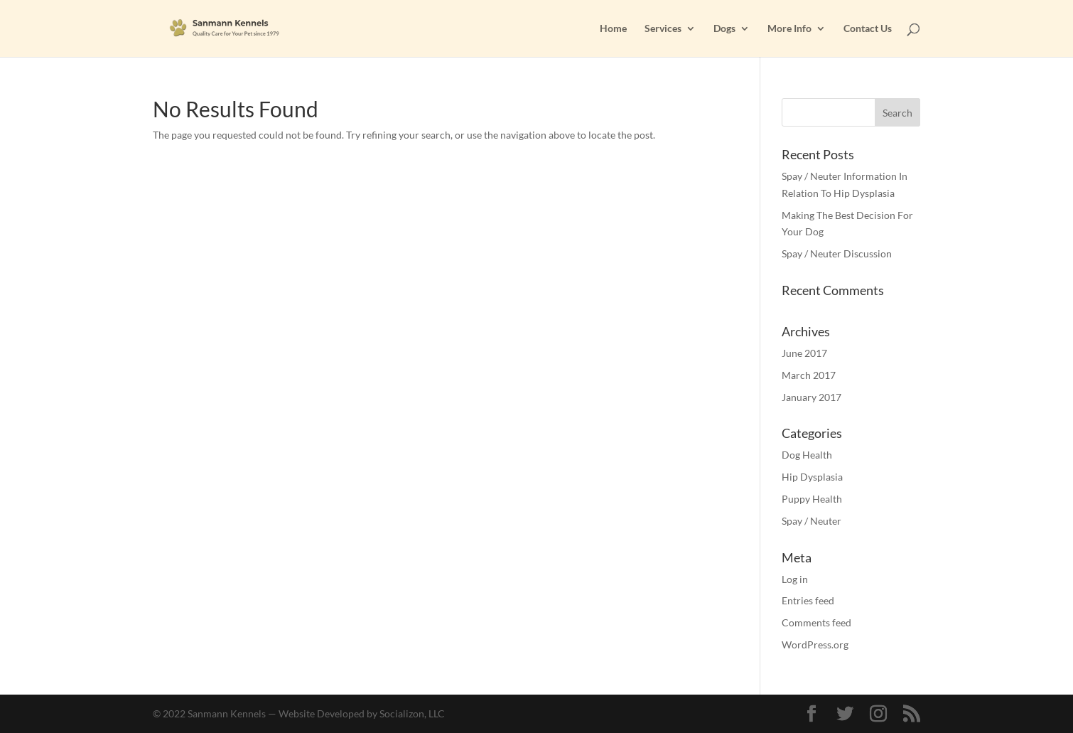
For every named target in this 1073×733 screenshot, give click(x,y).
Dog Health (807, 455)
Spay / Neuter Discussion (837, 253)
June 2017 (804, 353)
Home (613, 28)
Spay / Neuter (811, 521)
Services (663, 28)
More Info (789, 28)
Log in (795, 579)
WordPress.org (815, 644)
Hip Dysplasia (812, 477)
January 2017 (811, 397)
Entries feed (808, 600)
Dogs (724, 28)
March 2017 (809, 375)
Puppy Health (812, 499)
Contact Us (867, 28)
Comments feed (816, 622)
